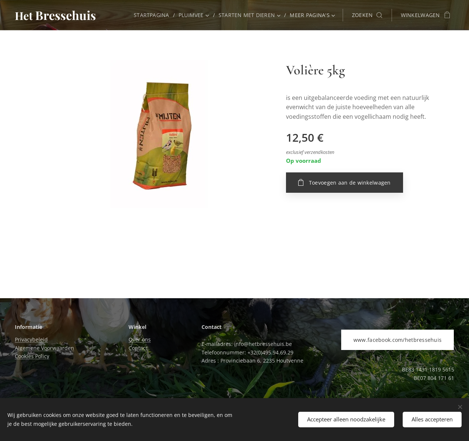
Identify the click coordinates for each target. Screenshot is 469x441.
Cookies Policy (32, 356)
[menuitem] (152, 15)
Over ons (140, 339)
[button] (367, 15)
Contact (138, 347)
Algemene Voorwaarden (44, 347)
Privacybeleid (31, 339)
